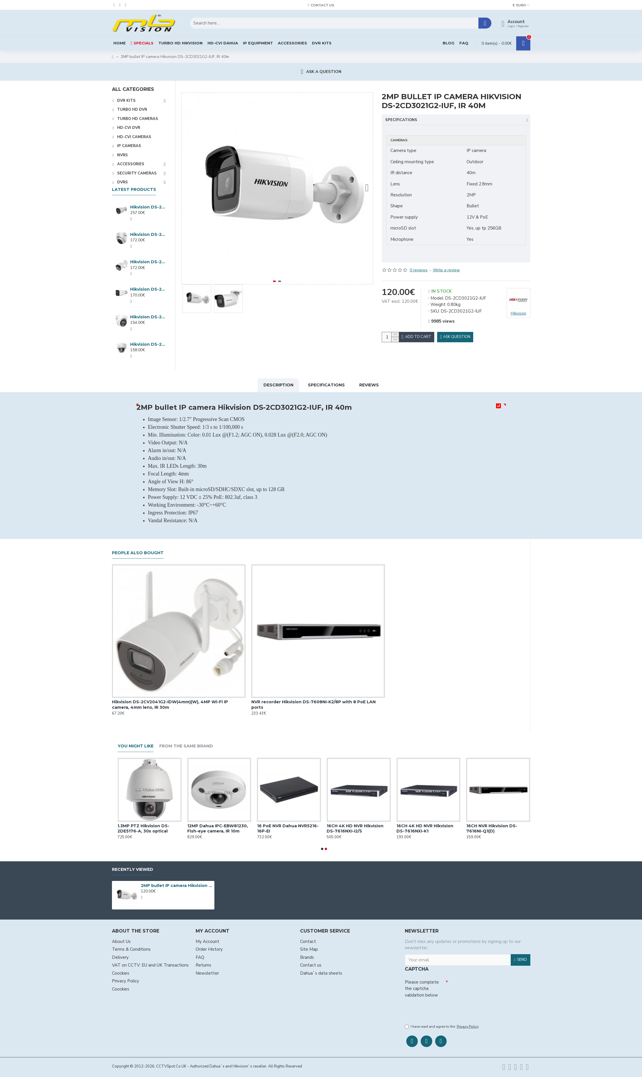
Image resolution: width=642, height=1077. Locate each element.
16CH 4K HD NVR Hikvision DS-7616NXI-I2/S (366, 827)
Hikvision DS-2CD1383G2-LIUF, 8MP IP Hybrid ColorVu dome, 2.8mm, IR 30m (148, 234)
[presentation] (445, 1009)
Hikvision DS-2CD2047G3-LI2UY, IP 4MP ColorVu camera (148, 207)
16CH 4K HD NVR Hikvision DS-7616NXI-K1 (436, 827)
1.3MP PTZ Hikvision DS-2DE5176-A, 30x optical (155, 827)
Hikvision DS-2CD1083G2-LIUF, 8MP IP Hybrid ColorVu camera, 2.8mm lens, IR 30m (148, 261)
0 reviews (419, 263)
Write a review (446, 263)
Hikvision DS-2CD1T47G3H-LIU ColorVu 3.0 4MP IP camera (148, 289)
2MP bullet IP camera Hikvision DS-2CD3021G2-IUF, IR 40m (176, 884)
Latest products (134, 189)
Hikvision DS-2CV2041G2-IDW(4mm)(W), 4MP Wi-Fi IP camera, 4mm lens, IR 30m (170, 703)
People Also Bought (138, 551)
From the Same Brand (186, 745)
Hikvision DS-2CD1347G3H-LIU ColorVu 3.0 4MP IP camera (148, 316)
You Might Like (136, 745)
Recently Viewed (132, 868)
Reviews (369, 383)
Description (278, 383)
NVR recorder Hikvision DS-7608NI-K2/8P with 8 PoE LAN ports (313, 703)
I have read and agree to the (442, 1026)
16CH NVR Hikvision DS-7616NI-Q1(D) (502, 827)
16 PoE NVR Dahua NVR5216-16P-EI (299, 827)
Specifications (401, 120)
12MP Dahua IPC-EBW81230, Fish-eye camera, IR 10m (229, 827)
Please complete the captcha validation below (422, 987)
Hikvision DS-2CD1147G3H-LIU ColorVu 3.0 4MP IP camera (148, 344)
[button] (367, 188)
